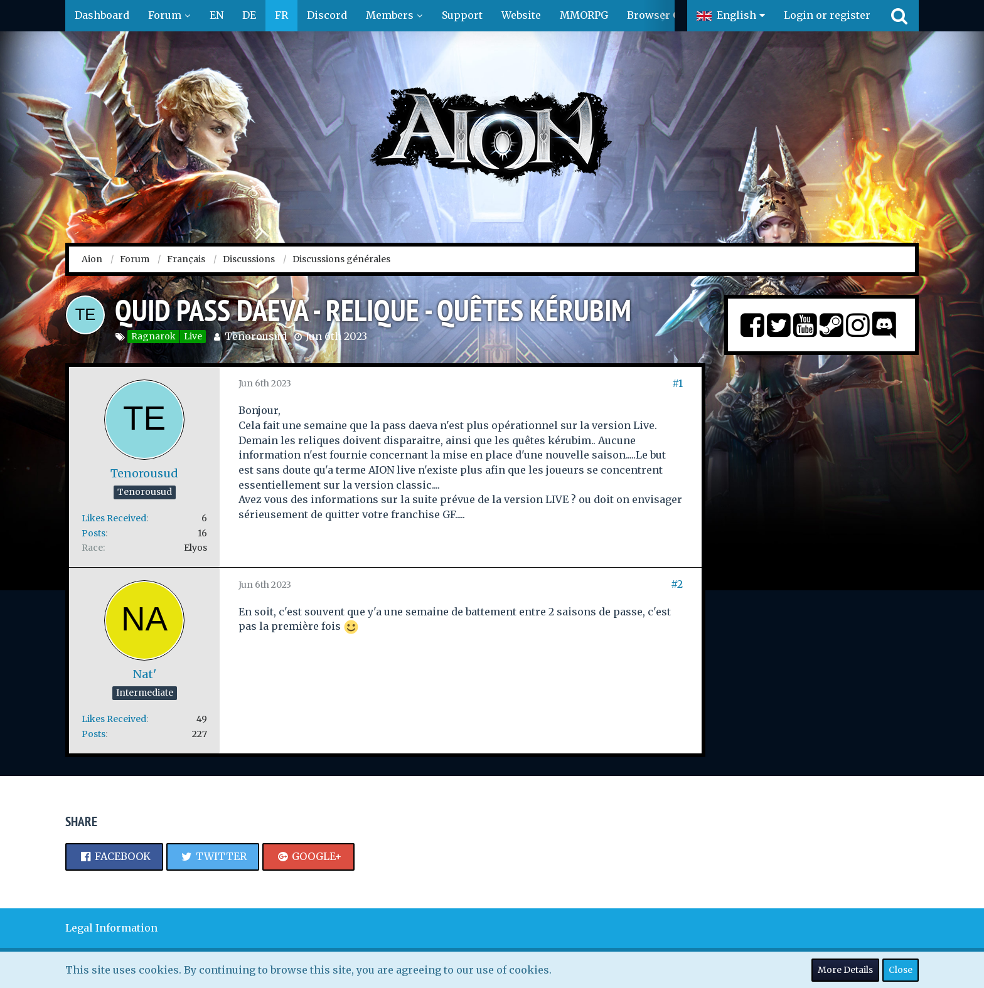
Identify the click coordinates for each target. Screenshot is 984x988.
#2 (677, 584)
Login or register (827, 15)
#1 (677, 383)
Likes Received (114, 518)
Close (900, 969)
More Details (845, 969)
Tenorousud (256, 336)
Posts (93, 533)
